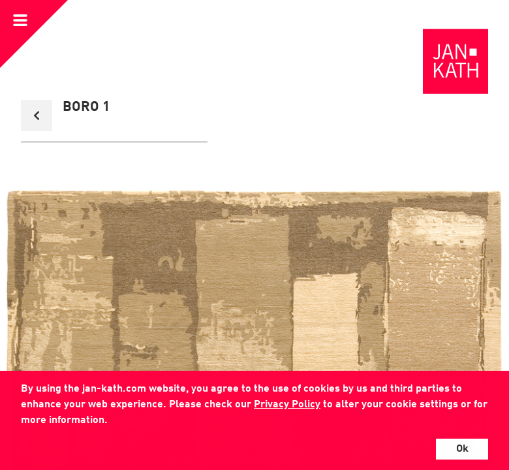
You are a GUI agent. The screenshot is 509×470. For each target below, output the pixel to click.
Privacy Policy (287, 405)
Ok (462, 449)
